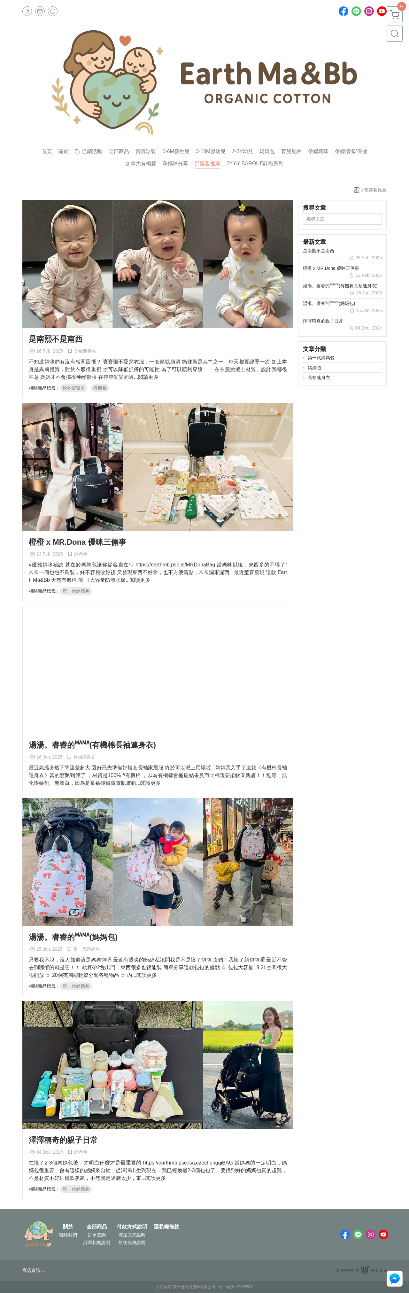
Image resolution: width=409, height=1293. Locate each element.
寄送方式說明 (132, 1235)
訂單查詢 (97, 1235)
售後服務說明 (132, 1242)
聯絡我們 (68, 1235)
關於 (68, 1226)
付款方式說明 (132, 1226)
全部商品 (97, 1226)
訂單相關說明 (96, 1242)
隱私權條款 (166, 1226)
